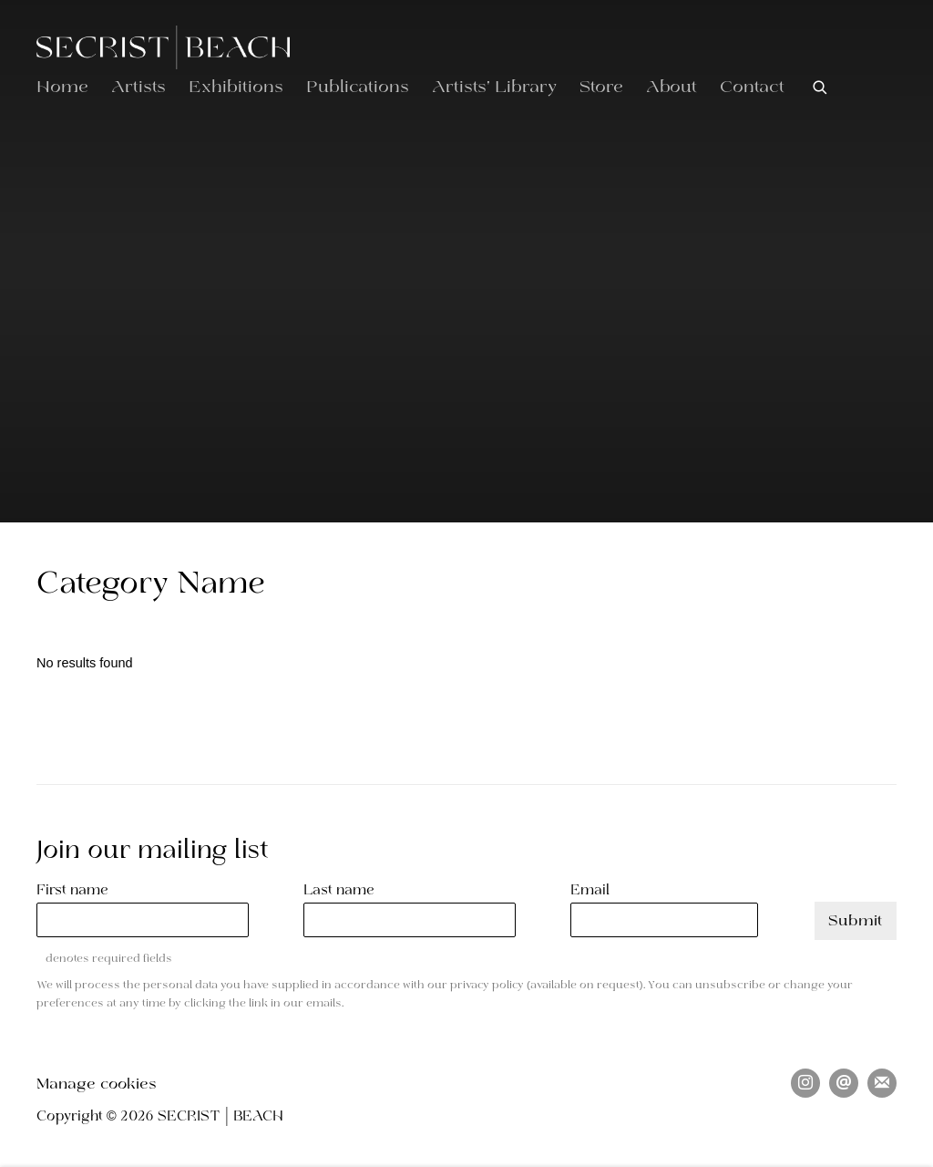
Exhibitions (236, 88)
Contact (752, 88)
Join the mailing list (882, 1083)
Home (62, 88)
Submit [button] (855, 921)
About (671, 88)
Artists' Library (494, 88)
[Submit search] (821, 86)
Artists (138, 88)
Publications (357, 88)
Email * (595, 890)
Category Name (150, 584)
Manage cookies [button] (96, 1084)
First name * (78, 890)
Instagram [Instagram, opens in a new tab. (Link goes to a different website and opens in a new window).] (805, 1083)
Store (601, 88)
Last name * (344, 890)
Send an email (843, 1083)
